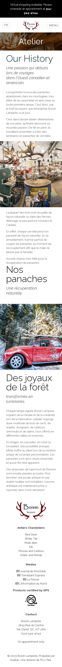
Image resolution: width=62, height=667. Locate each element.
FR (6, 25)
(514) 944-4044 (31, 633)
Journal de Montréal (31, 571)
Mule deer (31, 542)
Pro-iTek (45, 660)
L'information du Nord (31, 583)
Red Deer (31, 534)
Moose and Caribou (31, 551)
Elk (31, 546)
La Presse (31, 579)
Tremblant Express (31, 575)
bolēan (14, 660)
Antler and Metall (31, 555)
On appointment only (31, 641)
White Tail (31, 538)
